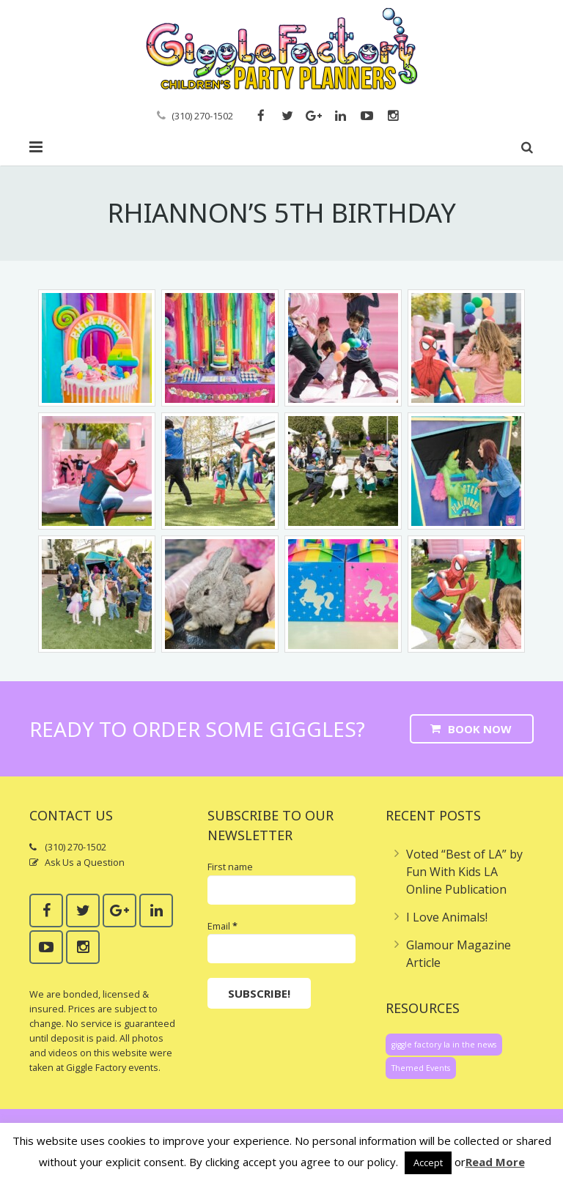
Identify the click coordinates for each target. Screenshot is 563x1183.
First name (230, 867)
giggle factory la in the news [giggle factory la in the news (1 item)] (443, 1044)
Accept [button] (428, 1162)
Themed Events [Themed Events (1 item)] (420, 1068)
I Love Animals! (446, 917)
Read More (495, 1161)
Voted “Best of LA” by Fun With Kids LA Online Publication (464, 871)
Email (222, 926)
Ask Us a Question (85, 862)
